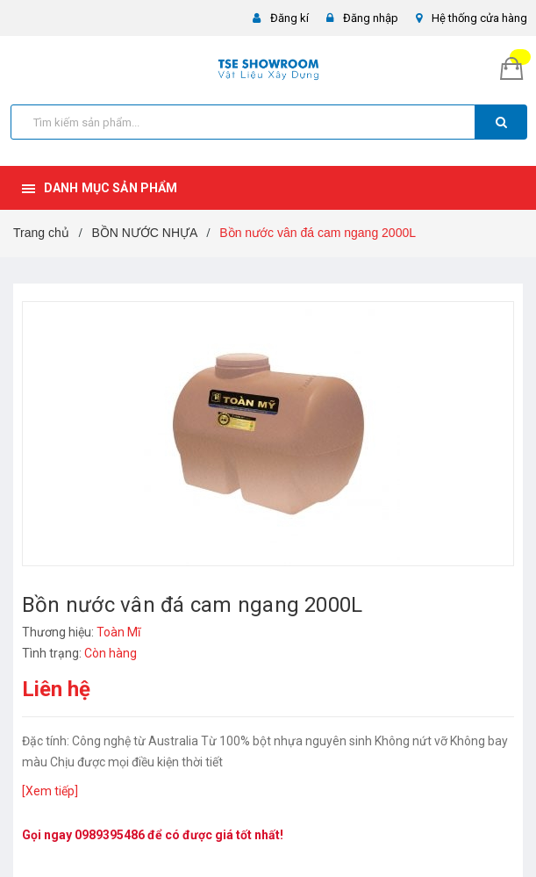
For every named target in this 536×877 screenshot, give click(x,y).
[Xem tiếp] (50, 791)
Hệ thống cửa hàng (479, 18)
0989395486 (110, 835)
